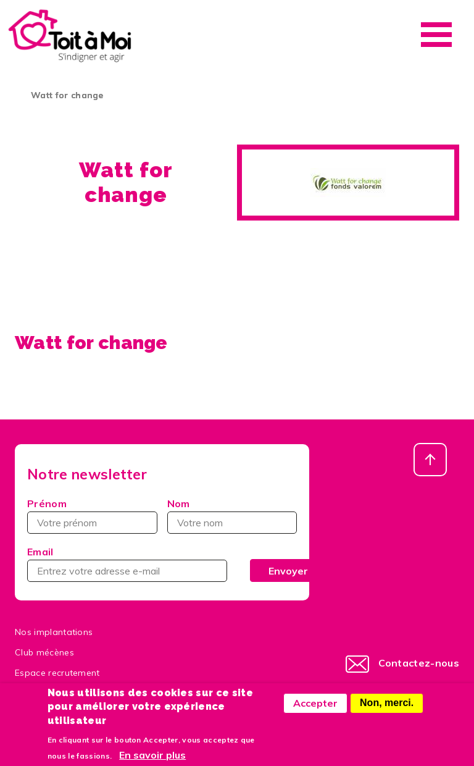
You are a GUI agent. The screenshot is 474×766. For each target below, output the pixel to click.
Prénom (47, 503)
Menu (436, 34)
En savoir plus (152, 760)
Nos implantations (54, 632)
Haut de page (430, 459)
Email (40, 551)
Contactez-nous (418, 663)
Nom (178, 503)
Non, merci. (387, 709)
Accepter (315, 709)
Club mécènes (44, 652)
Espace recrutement (57, 672)
